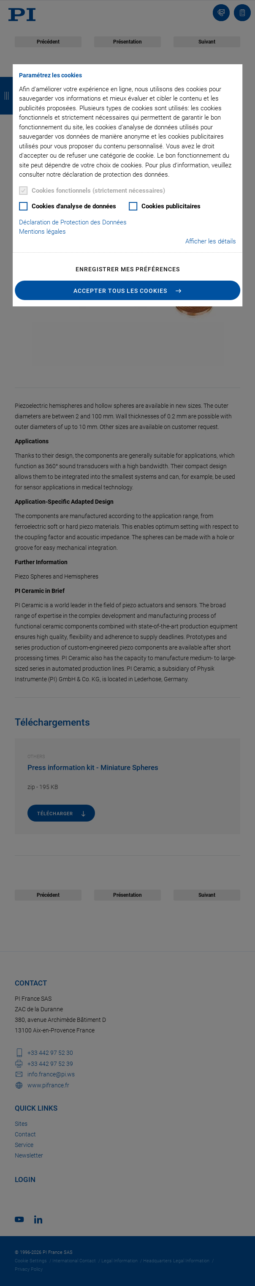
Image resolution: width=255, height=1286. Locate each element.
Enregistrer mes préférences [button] (128, 269)
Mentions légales (42, 231)
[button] (127, 290)
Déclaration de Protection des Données (73, 222)
